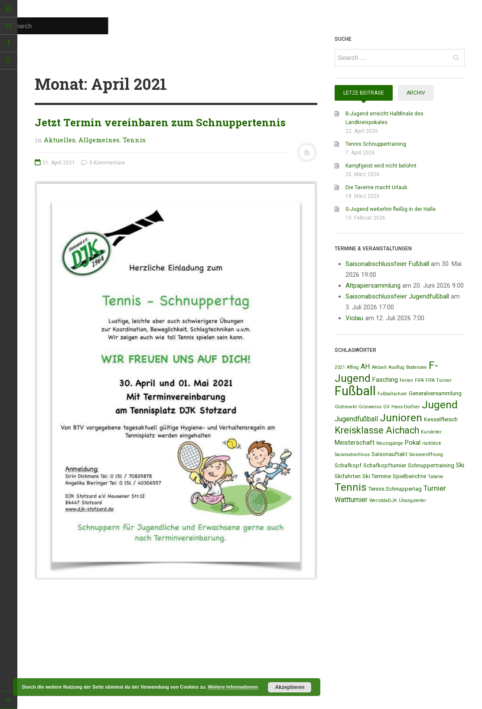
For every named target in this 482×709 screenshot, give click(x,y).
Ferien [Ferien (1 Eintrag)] (406, 380)
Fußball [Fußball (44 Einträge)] (355, 391)
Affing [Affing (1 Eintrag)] (353, 367)
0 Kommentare (103, 163)
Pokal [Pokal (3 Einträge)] (412, 442)
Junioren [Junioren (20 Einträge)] (401, 417)
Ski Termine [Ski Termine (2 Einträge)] (376, 476)
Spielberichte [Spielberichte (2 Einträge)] (409, 476)
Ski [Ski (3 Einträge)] (460, 465)
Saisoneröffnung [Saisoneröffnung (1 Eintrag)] (426, 454)
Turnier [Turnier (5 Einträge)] (434, 488)
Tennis (134, 139)
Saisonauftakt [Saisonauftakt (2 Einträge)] (389, 454)
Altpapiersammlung (373, 285)
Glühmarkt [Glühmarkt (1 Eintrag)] (346, 407)
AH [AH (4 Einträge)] (365, 366)
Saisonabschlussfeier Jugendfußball (397, 296)
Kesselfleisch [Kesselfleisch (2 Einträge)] (441, 419)
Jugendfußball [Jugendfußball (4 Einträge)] (356, 419)
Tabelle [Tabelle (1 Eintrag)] (435, 476)
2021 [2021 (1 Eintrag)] (340, 367)
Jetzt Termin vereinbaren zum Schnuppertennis (160, 122)
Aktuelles (59, 139)
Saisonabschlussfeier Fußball (387, 264)
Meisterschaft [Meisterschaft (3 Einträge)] (355, 442)
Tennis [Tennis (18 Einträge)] (351, 487)
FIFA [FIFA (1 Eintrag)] (419, 380)
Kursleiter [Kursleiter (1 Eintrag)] (431, 432)
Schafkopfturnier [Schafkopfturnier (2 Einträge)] (384, 465)
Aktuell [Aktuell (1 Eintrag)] (379, 367)
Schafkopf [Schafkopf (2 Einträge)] (348, 465)
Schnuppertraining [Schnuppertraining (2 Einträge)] (431, 465)
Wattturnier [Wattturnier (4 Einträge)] (351, 500)
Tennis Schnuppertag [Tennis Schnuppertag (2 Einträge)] (395, 489)
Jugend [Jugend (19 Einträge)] (440, 404)
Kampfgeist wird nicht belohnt (381, 166)
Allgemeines (99, 139)
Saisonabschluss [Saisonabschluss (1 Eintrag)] (352, 454)
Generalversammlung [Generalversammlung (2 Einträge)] (435, 393)
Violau (354, 318)
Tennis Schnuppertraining (375, 144)
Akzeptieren (289, 687)
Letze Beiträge (363, 93)
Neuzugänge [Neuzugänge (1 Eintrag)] (389, 443)
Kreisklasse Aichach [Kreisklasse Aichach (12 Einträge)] (377, 430)
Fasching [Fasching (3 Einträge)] (385, 380)
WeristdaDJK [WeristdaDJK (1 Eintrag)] (383, 500)
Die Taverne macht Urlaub (376, 187)
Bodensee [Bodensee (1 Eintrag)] (416, 367)
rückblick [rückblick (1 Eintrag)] (431, 443)
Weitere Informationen (233, 686)
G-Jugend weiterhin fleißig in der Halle (390, 209)
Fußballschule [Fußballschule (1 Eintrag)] (392, 394)
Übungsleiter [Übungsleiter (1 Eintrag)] (412, 500)
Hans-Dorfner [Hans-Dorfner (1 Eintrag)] (405, 407)
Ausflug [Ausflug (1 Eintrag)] (396, 367)
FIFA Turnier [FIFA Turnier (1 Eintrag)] (439, 380)
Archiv (416, 93)
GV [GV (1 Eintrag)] (386, 407)
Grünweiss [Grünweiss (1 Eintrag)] (369, 407)
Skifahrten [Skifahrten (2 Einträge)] (348, 476)
